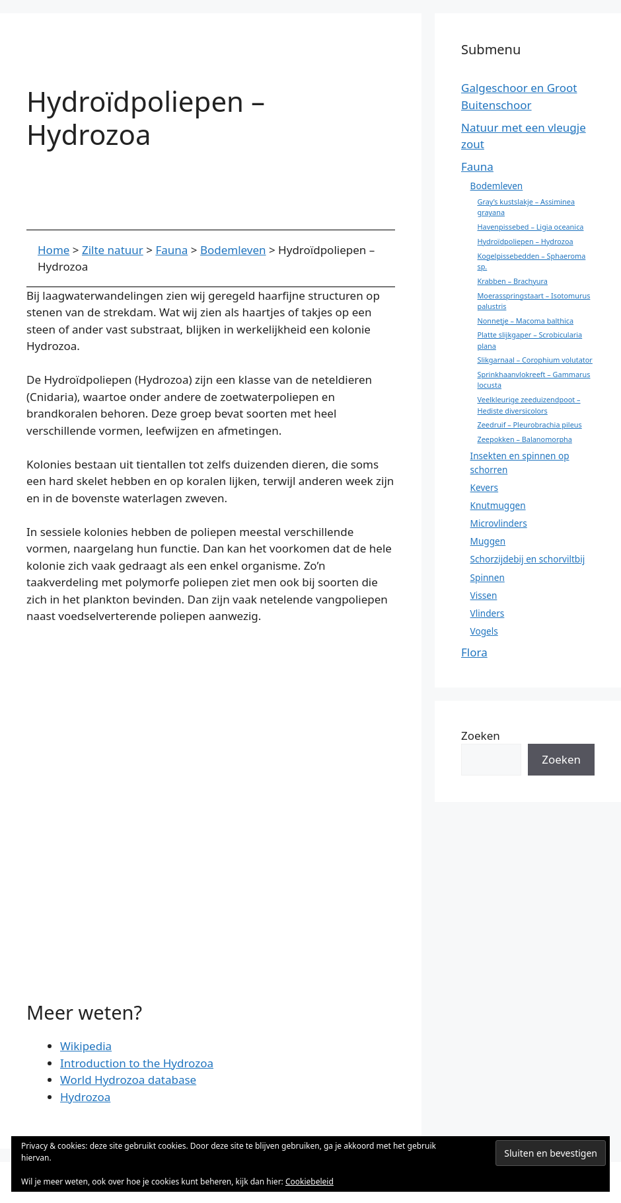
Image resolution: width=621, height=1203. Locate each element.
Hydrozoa (85, 1096)
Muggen (488, 541)
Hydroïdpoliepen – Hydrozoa (525, 241)
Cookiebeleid (309, 1181)
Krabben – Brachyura (512, 281)
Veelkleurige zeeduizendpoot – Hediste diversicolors (528, 404)
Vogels (484, 631)
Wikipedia (86, 1045)
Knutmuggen (498, 505)
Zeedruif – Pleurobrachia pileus (529, 424)
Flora (474, 652)
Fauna (477, 166)
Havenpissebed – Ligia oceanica (530, 227)
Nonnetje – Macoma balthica (525, 321)
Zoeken (480, 735)
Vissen (483, 595)
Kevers (484, 487)
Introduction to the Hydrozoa (136, 1063)
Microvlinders (498, 523)
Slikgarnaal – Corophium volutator (534, 360)
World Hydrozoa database (128, 1079)
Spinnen (487, 577)
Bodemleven (496, 185)
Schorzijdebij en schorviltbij (527, 559)
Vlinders (487, 613)
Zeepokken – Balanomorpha (524, 439)
